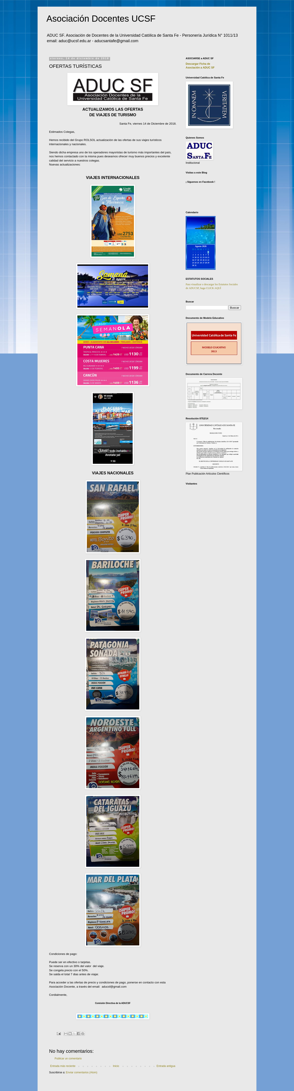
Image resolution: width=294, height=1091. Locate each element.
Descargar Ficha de (198, 63)
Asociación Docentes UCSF (101, 18)
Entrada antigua (166, 1066)
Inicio (116, 1066)
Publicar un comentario (68, 1058)
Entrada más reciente (62, 1066)
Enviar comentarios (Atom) (81, 1072)
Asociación (200, 67)
